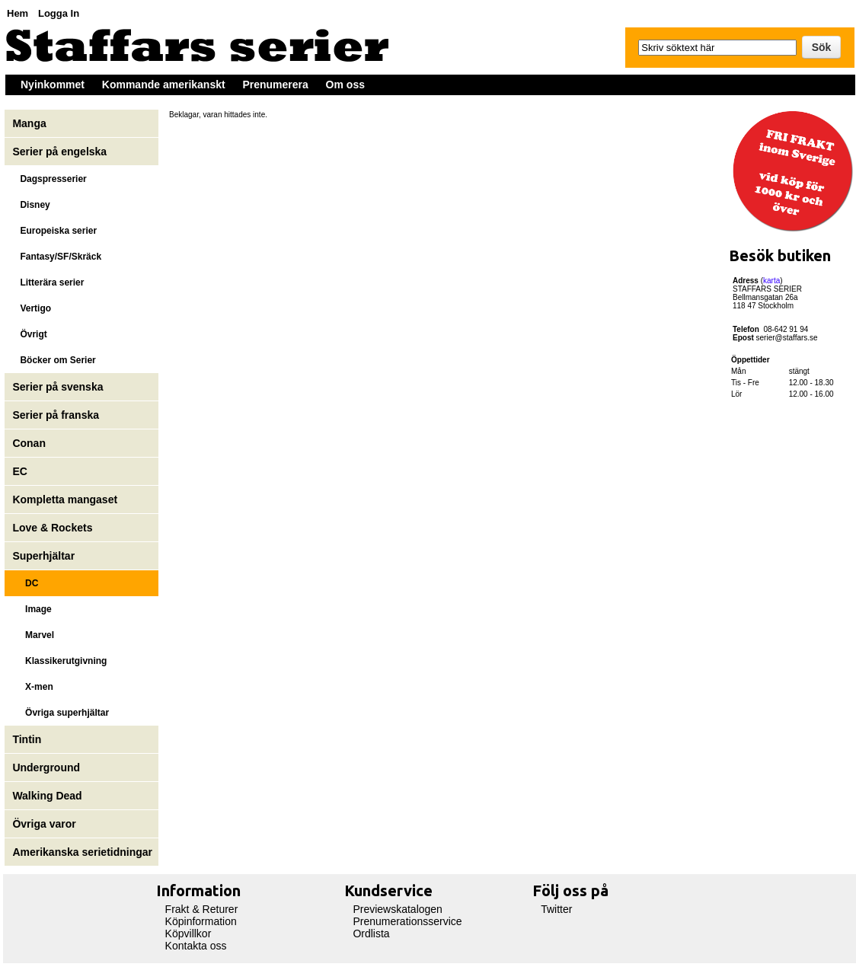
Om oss (345, 84)
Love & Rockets (52, 528)
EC (19, 471)
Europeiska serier (54, 230)
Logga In (58, 13)
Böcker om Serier (53, 360)
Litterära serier (48, 282)
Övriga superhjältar (60, 712)
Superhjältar (45, 556)
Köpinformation (201, 921)
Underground (46, 767)
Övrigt (29, 334)
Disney (32, 204)
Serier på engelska (61, 151)
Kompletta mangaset (64, 499)
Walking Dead (46, 796)
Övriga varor (43, 824)
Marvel (33, 635)
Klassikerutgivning (59, 661)
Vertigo (31, 308)
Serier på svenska (59, 387)
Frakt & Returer (201, 909)
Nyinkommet (53, 84)
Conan (29, 443)
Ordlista (371, 933)
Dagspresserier (49, 179)
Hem (17, 13)
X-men (32, 686)
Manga (30, 123)
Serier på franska (55, 415)
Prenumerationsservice (407, 921)
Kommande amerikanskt (163, 84)
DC (25, 583)
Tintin (26, 739)
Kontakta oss (196, 946)
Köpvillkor (188, 933)
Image (31, 609)
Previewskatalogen (397, 909)
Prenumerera (275, 84)
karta (771, 280)
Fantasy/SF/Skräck (56, 256)
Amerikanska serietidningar (82, 852)
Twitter (556, 909)
